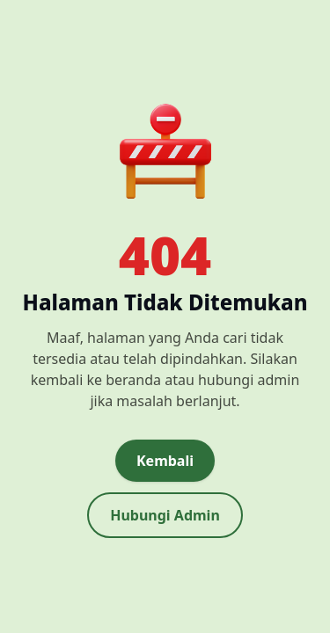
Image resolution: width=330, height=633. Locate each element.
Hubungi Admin (165, 515)
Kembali (165, 460)
